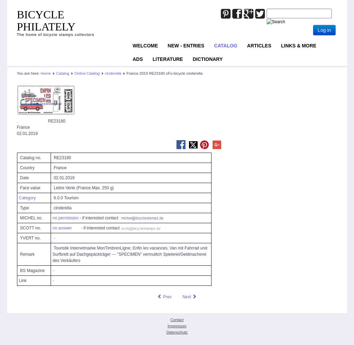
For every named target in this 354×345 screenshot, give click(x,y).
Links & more (299, 45)
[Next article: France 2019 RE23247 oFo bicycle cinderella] (190, 297)
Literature (168, 59)
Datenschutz (177, 332)
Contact (177, 320)
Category (27, 198)
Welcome (145, 45)
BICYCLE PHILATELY (46, 20)
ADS (138, 59)
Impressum (176, 326)
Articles (259, 45)
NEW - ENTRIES (186, 45)
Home (46, 73)
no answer (62, 228)
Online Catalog (87, 73)
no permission (66, 218)
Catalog (225, 45)
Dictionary (208, 59)
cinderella (113, 73)
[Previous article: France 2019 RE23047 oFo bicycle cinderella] (164, 297)
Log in (324, 30)
